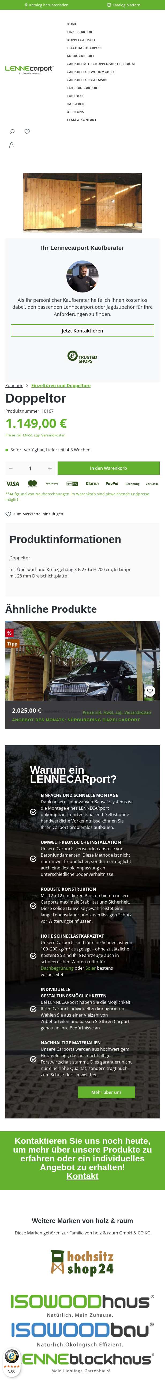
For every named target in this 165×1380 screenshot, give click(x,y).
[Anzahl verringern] (10, 468)
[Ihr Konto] (11, 144)
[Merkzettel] (27, 131)
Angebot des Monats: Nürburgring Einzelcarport (76, 719)
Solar (90, 968)
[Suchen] (11, 131)
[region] (82, 203)
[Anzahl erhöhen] (49, 468)
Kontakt (82, 1176)
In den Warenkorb (108, 468)
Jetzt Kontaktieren (82, 330)
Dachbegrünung (57, 968)
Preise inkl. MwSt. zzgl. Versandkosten (35, 435)
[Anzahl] (30, 468)
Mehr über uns (106, 1092)
